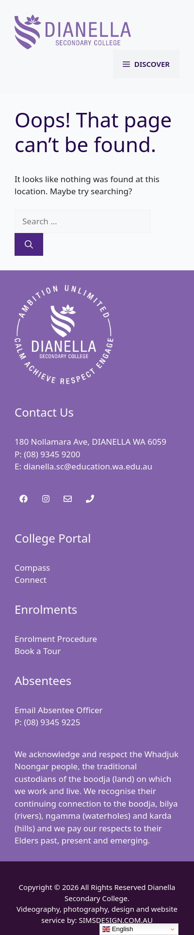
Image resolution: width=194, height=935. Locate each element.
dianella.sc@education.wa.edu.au (87, 466)
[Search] (29, 244)
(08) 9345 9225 (52, 722)
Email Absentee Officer (59, 710)
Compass (32, 567)
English (117, 929)
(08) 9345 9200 (52, 454)
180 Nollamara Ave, (53, 441)
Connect (31, 579)
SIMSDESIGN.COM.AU (115, 920)
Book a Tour (38, 650)
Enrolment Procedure (56, 638)
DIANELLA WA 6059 (129, 441)
